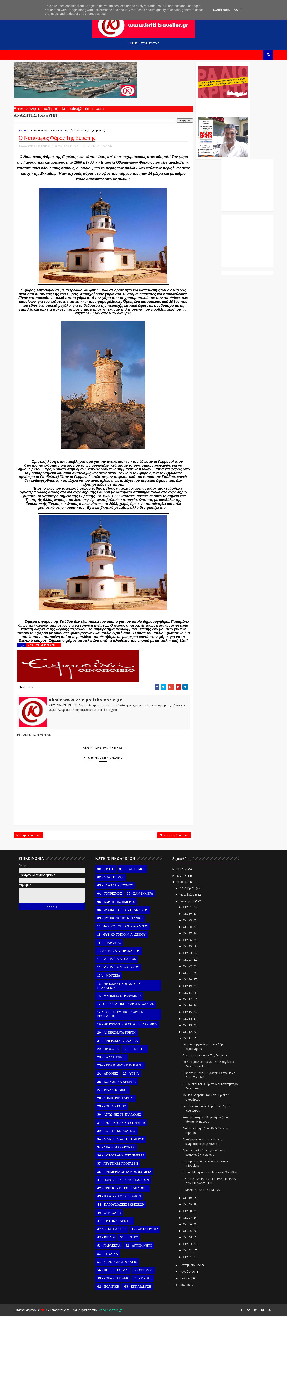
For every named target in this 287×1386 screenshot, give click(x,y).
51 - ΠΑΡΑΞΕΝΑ (114, 1315)
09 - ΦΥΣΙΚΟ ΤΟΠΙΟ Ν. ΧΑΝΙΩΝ (126, 988)
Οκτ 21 (193, 1042)
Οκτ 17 (193, 1069)
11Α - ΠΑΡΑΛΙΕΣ (115, 1012)
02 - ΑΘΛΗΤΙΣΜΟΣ (116, 947)
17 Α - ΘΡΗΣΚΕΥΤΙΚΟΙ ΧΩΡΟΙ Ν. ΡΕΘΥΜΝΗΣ (126, 1084)
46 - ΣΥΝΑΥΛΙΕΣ (115, 1283)
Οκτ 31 (193, 977)
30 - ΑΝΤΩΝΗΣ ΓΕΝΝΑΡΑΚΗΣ (124, 1184)
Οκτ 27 (193, 1003)
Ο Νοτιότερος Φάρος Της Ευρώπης (210, 1125)
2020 (185, 952)
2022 (185, 939)
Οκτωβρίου (193, 971)
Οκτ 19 (193, 1055)
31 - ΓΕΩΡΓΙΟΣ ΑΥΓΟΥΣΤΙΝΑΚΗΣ (127, 1192)
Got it (238, 9)
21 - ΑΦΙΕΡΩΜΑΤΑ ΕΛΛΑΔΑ (123, 1111)
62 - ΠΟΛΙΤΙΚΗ (114, 1356)
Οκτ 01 (193, 1327)
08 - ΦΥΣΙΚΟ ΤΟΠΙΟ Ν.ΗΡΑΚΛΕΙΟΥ (128, 980)
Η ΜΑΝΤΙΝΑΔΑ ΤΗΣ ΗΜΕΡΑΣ (207, 1260)
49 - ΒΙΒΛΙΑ (111, 1307)
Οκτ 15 (193, 1082)
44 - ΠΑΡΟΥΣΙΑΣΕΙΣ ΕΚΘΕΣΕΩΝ (126, 1274)
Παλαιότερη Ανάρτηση (124, 903)
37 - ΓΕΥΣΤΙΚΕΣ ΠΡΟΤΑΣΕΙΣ (123, 1233)
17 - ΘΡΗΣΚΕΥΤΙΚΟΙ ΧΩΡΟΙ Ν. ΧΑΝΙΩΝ (131, 1074)
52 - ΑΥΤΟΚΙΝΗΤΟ (144, 1315)
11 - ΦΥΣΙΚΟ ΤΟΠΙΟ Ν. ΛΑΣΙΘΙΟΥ (127, 1004)
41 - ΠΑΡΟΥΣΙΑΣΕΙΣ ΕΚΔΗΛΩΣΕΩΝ (128, 1250)
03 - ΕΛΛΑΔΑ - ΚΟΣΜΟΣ (120, 955)
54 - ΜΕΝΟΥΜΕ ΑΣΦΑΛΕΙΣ (122, 1332)
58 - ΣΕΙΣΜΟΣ (148, 1340)
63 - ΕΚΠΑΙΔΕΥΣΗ (143, 1356)
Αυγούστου (193, 1341)
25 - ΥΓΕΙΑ (136, 1143)
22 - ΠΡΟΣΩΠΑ (113, 1119)
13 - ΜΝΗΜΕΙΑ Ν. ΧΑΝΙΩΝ (49, 134)
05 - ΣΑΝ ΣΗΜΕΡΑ (145, 963)
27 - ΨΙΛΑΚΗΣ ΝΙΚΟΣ (118, 1160)
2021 (185, 945)
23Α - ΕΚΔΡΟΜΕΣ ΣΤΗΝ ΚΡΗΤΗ (126, 1135)
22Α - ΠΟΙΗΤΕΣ (140, 1119)
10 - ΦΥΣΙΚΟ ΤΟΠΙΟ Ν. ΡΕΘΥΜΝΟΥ (128, 996)
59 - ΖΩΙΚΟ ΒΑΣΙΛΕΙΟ (119, 1348)
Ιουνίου (190, 1354)
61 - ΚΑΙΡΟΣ (149, 1348)
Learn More (221, 9)
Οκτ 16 (193, 1075)
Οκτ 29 (193, 990)
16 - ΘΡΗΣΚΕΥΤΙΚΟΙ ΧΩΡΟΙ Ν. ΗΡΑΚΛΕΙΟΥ (125, 1055)
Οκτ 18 (193, 1062)
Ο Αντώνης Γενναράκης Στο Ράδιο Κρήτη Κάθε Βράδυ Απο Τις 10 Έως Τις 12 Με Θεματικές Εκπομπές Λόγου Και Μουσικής (171, 109)
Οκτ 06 (193, 1294)
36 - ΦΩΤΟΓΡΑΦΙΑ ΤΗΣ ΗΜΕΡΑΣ (126, 1225)
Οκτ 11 (193, 1108)
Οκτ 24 (193, 1023)
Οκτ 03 (193, 1313)
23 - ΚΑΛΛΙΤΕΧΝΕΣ (117, 1127)
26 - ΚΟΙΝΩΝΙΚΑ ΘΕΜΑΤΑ (122, 1152)
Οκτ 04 (193, 1307)
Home (27, 134)
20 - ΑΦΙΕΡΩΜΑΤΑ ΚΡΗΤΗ (122, 1102)
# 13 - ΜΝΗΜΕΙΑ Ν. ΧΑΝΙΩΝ (49, 710)
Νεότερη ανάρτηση (34, 903)
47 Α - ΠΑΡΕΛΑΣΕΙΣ (117, 1299)
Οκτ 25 (193, 1016)
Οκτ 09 (193, 1274)
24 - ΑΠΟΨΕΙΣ (113, 1143)
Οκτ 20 (193, 1049)
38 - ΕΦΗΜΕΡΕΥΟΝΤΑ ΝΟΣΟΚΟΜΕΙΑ (130, 1242)
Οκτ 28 (193, 996)
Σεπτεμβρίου (194, 1335)
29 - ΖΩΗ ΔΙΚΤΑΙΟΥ (117, 1176)
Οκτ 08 (193, 1281)
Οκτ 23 (193, 1029)
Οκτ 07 (193, 1287)
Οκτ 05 (193, 1300)
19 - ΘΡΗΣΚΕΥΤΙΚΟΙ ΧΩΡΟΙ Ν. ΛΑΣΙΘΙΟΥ (133, 1094)
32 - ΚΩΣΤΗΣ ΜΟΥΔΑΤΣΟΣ (122, 1201)
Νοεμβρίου (193, 964)
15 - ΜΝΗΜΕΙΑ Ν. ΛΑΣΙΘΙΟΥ (123, 1037)
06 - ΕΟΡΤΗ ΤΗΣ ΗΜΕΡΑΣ (121, 972)
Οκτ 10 (193, 1268)
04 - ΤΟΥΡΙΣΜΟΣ (115, 963)
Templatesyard (65, 1380)
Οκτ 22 (193, 1036)
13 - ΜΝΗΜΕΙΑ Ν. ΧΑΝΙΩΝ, (103, 150)
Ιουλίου (190, 1348)
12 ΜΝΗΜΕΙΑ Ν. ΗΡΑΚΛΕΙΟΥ (124, 1021)
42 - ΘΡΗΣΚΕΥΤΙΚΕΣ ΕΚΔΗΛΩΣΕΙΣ (128, 1258)
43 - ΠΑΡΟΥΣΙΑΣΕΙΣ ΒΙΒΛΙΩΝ (124, 1266)
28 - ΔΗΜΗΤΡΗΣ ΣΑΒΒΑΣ (121, 1168)
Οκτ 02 (193, 1320)
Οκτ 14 (193, 1088)
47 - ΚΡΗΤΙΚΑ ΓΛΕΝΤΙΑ (120, 1291)
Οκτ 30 (193, 983)
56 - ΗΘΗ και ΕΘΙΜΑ (118, 1340)
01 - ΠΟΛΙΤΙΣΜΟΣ (137, 939)
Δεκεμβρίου (193, 958)
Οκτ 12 (193, 1102)
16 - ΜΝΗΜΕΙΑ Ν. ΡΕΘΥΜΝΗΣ (125, 1066)
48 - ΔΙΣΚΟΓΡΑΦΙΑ (150, 1299)
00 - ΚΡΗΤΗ (111, 939)
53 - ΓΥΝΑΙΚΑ (113, 1323)
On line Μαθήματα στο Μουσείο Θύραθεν (215, 1242)
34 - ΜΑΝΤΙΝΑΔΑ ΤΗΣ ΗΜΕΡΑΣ (126, 1209)
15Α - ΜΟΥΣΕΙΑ (114, 1045)
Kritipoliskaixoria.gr (115, 1380)
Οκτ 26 (193, 1009)
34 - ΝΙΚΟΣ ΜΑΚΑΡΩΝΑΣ (121, 1217)
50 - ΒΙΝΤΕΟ (134, 1307)
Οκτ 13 (193, 1095)
